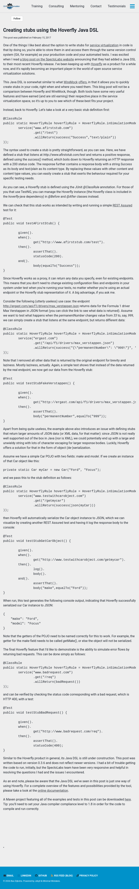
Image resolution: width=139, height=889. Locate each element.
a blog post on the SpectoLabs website (47, 59)
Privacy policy (87, 875)
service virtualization (104, 45)
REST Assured (122, 205)
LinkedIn (24, 875)
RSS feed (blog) (62, 875)
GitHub (41, 875)
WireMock (71, 82)
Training (37, 6)
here (128, 799)
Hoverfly (96, 64)
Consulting (56, 6)
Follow (17, 18)
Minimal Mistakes (51, 881)
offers (82, 82)
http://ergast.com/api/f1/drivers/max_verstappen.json (41, 306)
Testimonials (117, 6)
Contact (96, 6)
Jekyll (37, 881)
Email (8, 875)
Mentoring (77, 6)
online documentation (53, 790)
